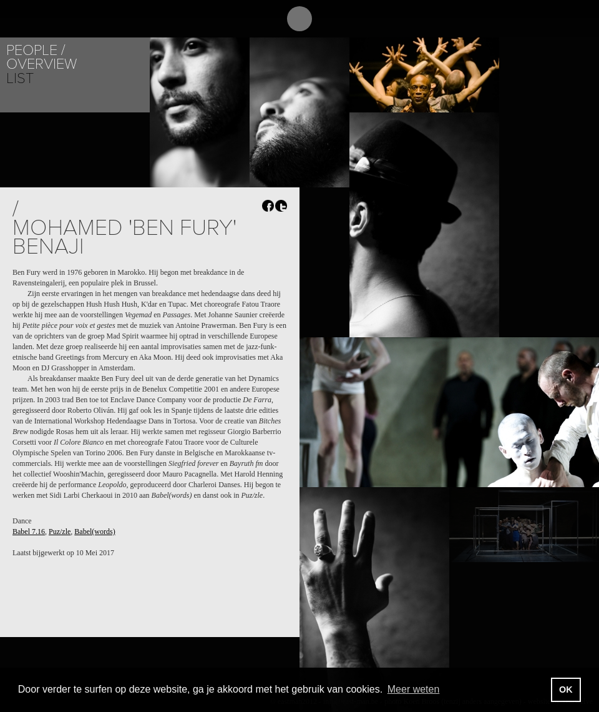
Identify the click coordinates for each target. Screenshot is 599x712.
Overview (41, 64)
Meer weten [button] (413, 689)
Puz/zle (60, 531)
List (20, 78)
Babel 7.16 (28, 531)
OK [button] (566, 690)
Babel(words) (94, 531)
